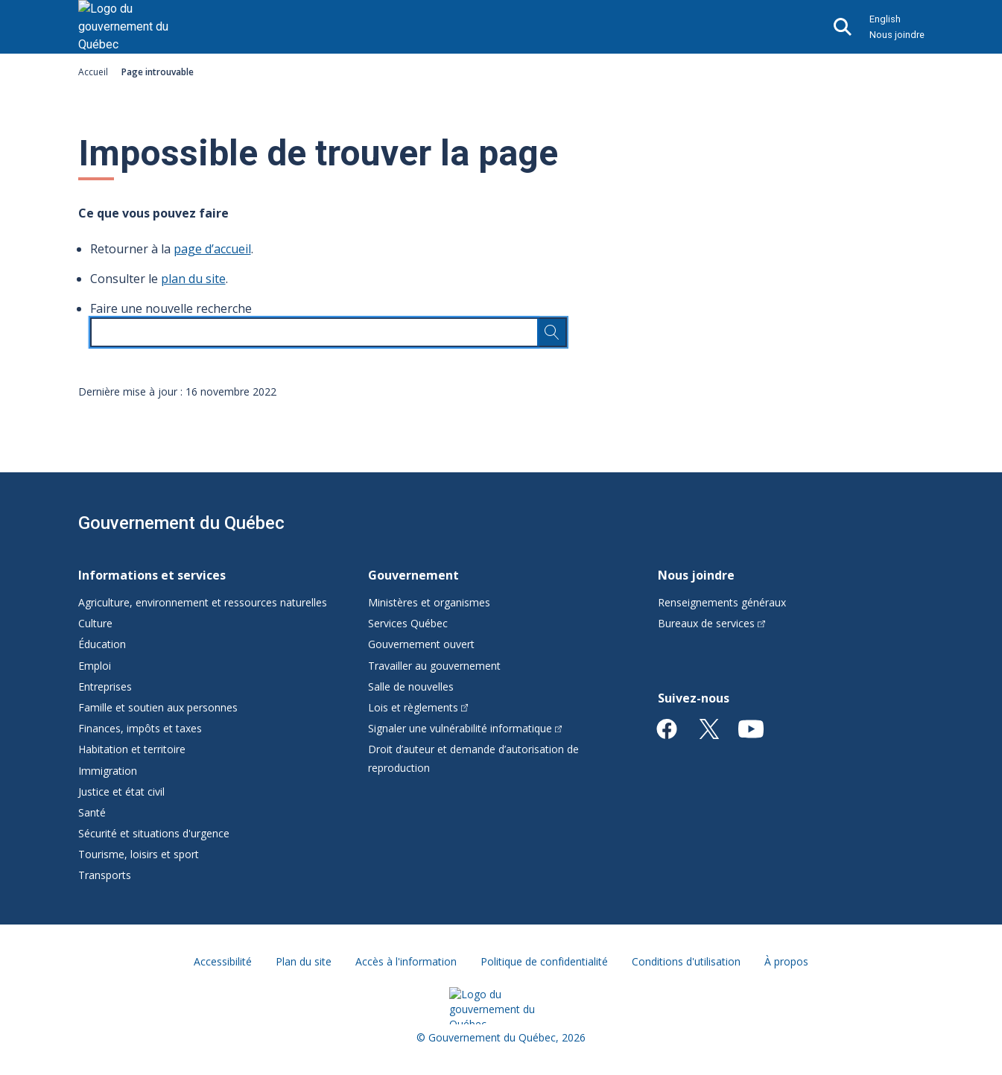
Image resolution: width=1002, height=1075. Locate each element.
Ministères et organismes (429, 602)
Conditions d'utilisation (686, 961)
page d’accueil (212, 249)
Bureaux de (711, 623)
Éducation (102, 644)
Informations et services (152, 575)
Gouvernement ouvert (421, 644)
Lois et (418, 707)
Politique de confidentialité (544, 961)
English (885, 19)
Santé (92, 812)
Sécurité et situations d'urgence (153, 833)
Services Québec (408, 623)
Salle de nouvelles (411, 686)
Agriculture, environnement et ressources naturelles (202, 602)
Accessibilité (223, 961)
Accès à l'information (406, 961)
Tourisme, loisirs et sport (138, 854)
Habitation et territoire (132, 749)
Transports (104, 875)
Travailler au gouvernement (434, 666)
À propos (786, 961)
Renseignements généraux (722, 602)
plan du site (193, 278)
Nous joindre (897, 34)
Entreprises (105, 686)
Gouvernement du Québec (181, 523)
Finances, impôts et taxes (140, 728)
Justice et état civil (121, 791)
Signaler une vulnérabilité (465, 728)
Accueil (93, 72)
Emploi (94, 666)
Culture (95, 623)
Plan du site (304, 961)
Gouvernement (413, 575)
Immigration (107, 771)
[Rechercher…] (552, 332)
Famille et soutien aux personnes (158, 707)
